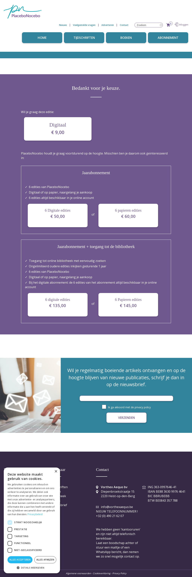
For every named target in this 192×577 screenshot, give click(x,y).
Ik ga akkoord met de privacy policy (129, 407)
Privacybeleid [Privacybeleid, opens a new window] (35, 514)
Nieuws (63, 25)
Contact (124, 25)
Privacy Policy (119, 573)
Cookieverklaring (101, 573)
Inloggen (183, 24)
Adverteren (107, 25)
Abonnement (168, 38)
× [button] (55, 471)
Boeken (126, 38)
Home (42, 38)
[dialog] (32, 520)
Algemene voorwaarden (78, 573)
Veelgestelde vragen (84, 25)
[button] (32, 568)
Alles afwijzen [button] (45, 559)
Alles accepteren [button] (20, 559)
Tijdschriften (84, 38)
